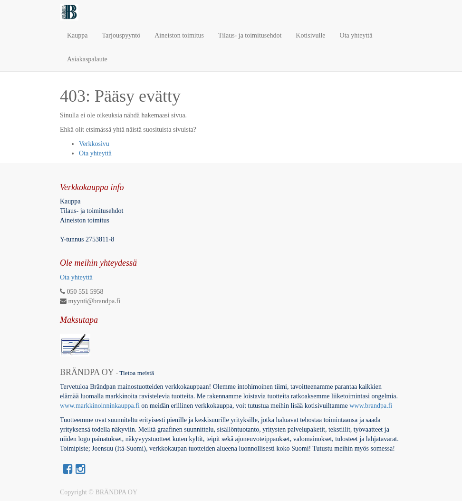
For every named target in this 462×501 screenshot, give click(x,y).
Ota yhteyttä (95, 153)
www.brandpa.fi (371, 405)
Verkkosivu (94, 143)
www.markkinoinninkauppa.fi (100, 405)
